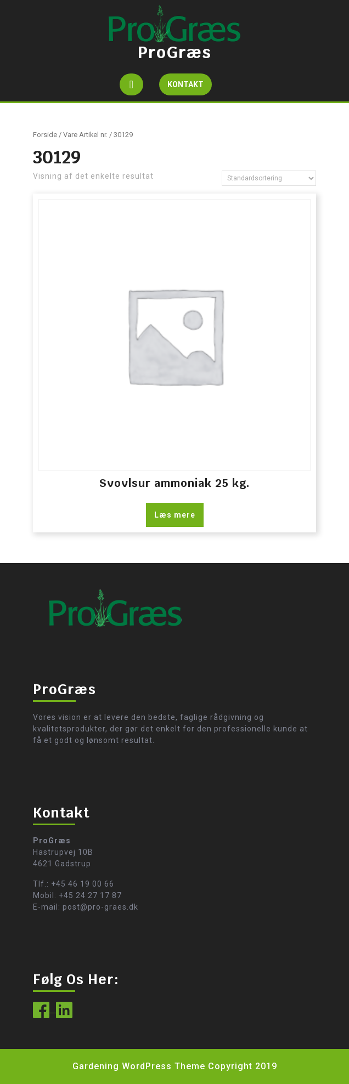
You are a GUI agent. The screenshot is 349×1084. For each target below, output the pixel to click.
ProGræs (174, 52)
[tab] (131, 84)
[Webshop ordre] (269, 178)
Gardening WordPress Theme (138, 1066)
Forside (45, 134)
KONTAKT (189, 86)
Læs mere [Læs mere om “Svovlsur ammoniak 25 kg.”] (174, 514)
